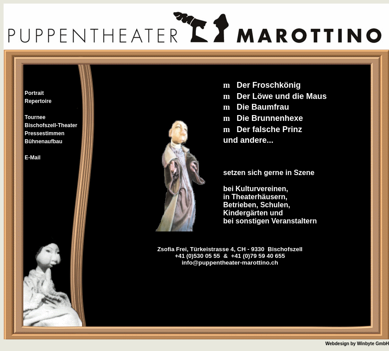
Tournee (35, 117)
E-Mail (32, 157)
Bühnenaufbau (43, 141)
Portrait (34, 93)
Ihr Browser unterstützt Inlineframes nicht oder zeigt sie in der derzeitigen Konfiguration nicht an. (230, 193)
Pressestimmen (45, 133)
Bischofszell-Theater (51, 125)
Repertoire (38, 101)
